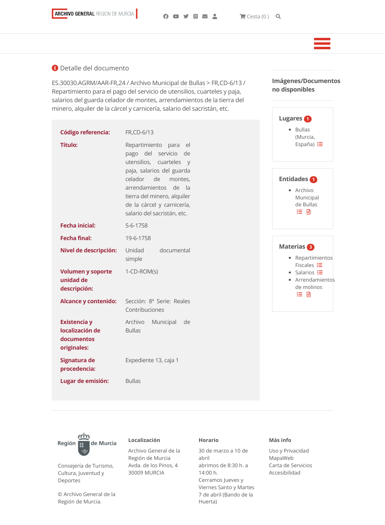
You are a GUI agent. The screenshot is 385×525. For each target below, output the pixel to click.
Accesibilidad (285, 472)
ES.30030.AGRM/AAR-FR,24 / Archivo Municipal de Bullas (128, 83)
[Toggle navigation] (332, 43)
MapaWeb (281, 458)
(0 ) (254, 16)
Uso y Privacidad (289, 450)
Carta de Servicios (290, 465)
